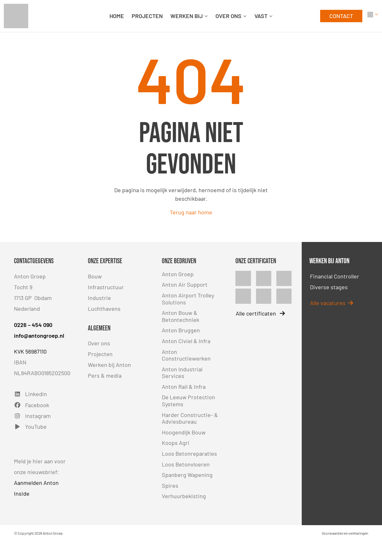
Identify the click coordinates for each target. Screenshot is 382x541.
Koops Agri (175, 442)
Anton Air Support (184, 284)
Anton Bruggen (181, 330)
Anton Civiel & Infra (186, 340)
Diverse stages (329, 287)
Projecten (100, 353)
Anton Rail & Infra (184, 386)
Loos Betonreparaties (189, 453)
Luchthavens (104, 308)
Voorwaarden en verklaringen (345, 533)
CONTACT (341, 15)
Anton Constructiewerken (186, 355)
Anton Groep (178, 273)
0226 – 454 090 (33, 324)
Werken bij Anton (109, 364)
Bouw (95, 276)
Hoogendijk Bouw (184, 432)
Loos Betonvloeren (186, 464)
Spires (170, 485)
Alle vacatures (331, 302)
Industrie (99, 297)
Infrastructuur (106, 287)
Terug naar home (191, 212)
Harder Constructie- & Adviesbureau (190, 418)
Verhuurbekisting (184, 495)
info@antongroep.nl (39, 335)
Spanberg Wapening (187, 474)
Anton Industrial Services (182, 373)
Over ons (99, 343)
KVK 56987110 (30, 351)
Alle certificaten (260, 313)
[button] (372, 16)
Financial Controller (334, 276)
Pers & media (105, 375)
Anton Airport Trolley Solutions (188, 299)
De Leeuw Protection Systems (188, 400)
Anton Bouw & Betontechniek (180, 316)
